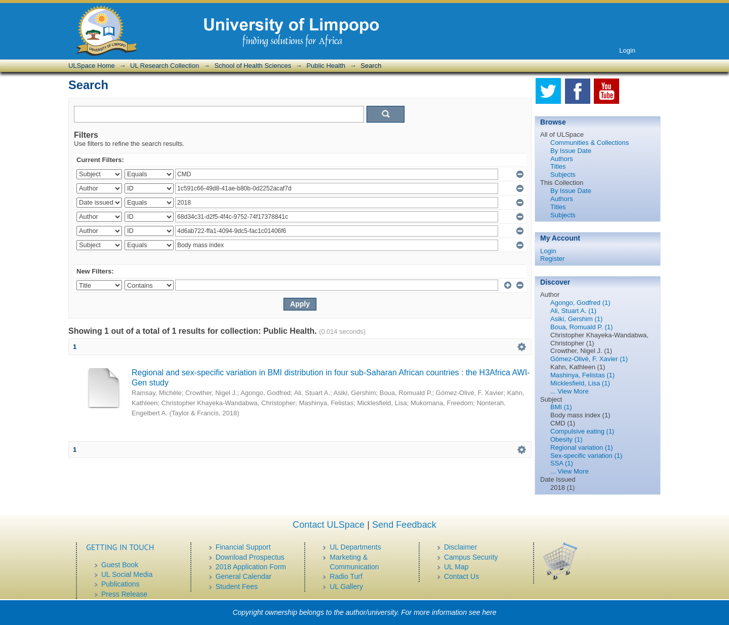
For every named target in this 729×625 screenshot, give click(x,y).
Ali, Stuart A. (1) (573, 311)
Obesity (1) (566, 439)
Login (627, 50)
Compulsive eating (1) (582, 431)
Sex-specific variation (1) (586, 455)
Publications (120, 584)
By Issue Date (570, 150)
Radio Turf (346, 576)
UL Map (456, 567)
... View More (569, 391)
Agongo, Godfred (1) (580, 302)
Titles (558, 166)
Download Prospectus (250, 557)
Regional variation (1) (581, 447)
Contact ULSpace (328, 525)
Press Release (124, 594)
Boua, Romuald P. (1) (581, 327)
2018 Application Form (251, 567)
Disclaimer (460, 547)
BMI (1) (561, 407)
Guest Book (119, 565)
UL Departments (355, 547)
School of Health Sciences (252, 65)
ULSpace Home (91, 65)
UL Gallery (346, 586)
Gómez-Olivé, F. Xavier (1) (589, 359)
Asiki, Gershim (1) (576, 319)
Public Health (325, 65)
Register (552, 258)
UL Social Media (126, 574)
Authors (561, 159)
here (489, 612)
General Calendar (244, 576)
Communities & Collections (589, 142)
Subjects (563, 174)
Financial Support (243, 547)
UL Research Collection (164, 65)
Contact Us (461, 576)
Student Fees (237, 586)
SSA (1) (561, 463)
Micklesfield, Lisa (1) (580, 383)
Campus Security (471, 557)
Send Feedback (404, 525)
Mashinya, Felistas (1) (582, 375)
